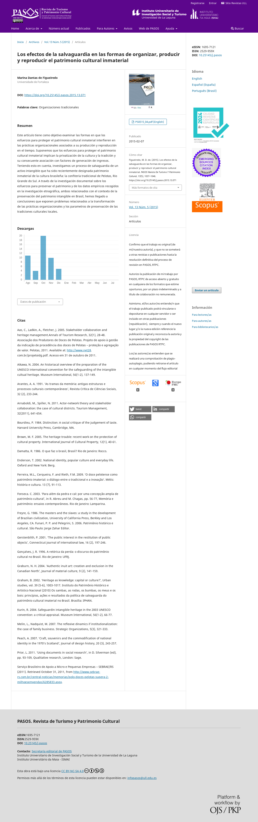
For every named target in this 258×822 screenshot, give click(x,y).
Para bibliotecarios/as (205, 327)
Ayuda (170, 28)
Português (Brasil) (204, 91)
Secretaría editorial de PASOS (52, 751)
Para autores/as (201, 321)
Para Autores (106, 28)
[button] (140, 409)
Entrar (213, 3)
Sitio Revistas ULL (234, 3)
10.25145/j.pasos (210, 55)
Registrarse (197, 3)
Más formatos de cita (144, 187)
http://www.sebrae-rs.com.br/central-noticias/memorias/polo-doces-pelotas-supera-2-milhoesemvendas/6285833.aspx (63, 677)
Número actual (59, 28)
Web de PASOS (149, 28)
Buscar (237, 28)
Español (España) (204, 85)
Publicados (83, 28)
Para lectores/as (201, 314)
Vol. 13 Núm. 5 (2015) (57, 42)
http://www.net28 (79, 350)
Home (15, 28)
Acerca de (33, 28)
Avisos (128, 28)
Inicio (20, 42)
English (197, 78)
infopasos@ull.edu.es (142, 778)
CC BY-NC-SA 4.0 (82, 770)
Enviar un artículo (207, 290)
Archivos (34, 42)
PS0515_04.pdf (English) (149, 122)
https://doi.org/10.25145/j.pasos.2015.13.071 (55, 95)
